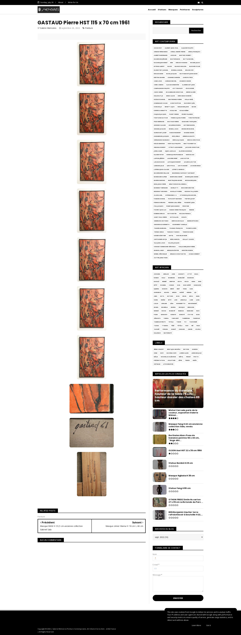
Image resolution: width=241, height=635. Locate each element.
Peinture (89, 28)
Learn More (196, 625)
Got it (208, 625)
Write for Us (73, 2)
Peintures (185, 9)
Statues (162, 9)
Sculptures (197, 9)
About (60, 2)
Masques (173, 9)
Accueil (152, 9)
